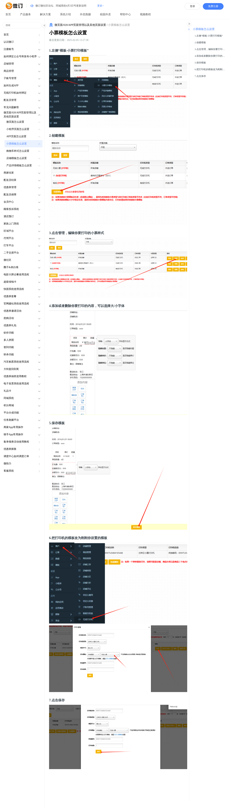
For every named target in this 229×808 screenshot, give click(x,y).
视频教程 (145, 14)
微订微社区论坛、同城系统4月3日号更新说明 (60, 5)
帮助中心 (125, 14)
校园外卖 (105, 14)
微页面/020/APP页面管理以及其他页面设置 (80, 24)
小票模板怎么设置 (68, 33)
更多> (100, 5)
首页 (8, 14)
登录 (192, 6)
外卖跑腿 (85, 14)
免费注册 (213, 6)
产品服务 (25, 14)
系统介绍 (65, 14)
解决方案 (45, 14)
